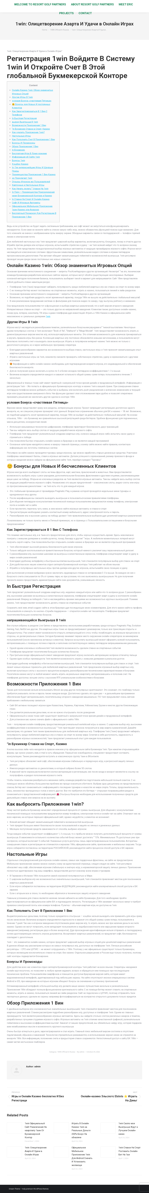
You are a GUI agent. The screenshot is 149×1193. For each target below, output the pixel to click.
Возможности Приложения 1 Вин (29, 125)
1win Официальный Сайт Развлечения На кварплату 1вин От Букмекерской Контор (36, 1130)
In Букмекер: (18, 150)
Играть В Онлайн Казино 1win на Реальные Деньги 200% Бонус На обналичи (81, 1130)
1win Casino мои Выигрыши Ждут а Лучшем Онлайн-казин (128, 1128)
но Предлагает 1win (22, 178)
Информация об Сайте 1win (26, 157)
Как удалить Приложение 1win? (28, 132)
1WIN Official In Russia (66, 1052)
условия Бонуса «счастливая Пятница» (31, 100)
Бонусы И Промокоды (23, 143)
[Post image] (14, 1127)
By (80, 1052)
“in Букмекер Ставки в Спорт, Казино (31, 129)
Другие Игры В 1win (22, 97)
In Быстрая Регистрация (24, 118)
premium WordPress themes (37, 1189)
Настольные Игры (21, 136)
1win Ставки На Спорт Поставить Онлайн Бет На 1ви (129, 1151)
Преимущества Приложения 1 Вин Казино (34, 174)
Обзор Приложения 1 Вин (25, 146)
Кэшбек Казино (20, 164)
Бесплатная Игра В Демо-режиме (29, 153)
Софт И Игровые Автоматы (26, 202)
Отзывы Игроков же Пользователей (31, 181)
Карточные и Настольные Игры (28, 185)
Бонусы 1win (18, 160)
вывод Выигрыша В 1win (25, 122)
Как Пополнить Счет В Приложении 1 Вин (33, 139)
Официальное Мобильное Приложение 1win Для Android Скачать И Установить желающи (82, 1156)
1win (48, 316)
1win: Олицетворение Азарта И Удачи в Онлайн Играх (36, 1151)
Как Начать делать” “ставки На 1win (30, 188)
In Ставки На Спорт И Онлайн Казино (30, 199)
